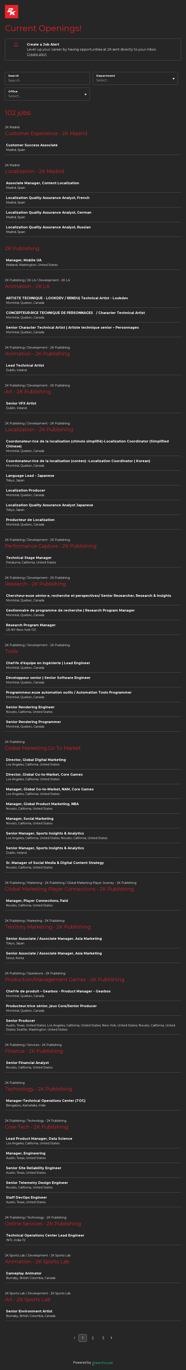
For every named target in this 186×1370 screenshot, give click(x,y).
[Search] (47, 81)
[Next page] (111, 1338)
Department (105, 75)
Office (13, 91)
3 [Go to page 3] (103, 1338)
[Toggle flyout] (173, 78)
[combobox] (96, 80)
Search (13, 75)
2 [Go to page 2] (93, 1338)
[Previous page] (74, 1338)
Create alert (37, 54)
